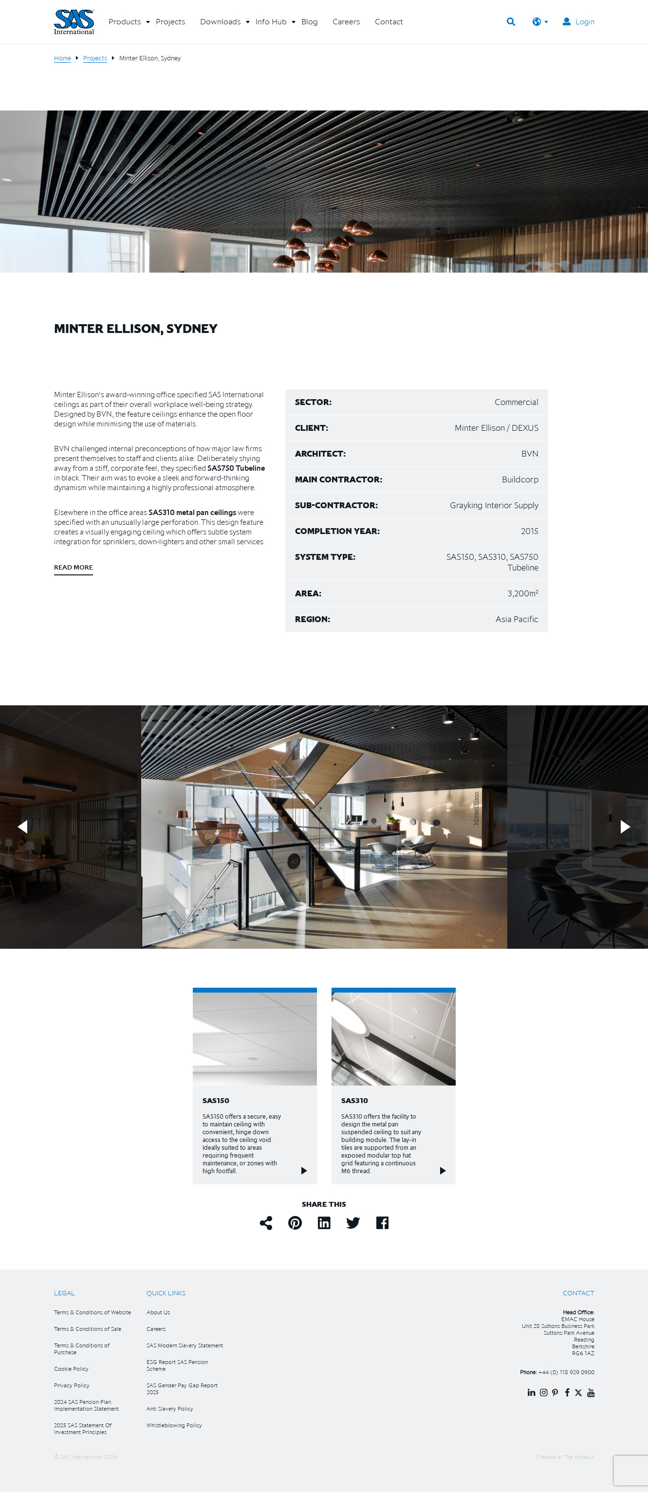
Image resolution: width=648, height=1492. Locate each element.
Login (578, 21)
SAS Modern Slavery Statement (185, 1345)
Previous (22, 827)
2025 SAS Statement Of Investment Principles (82, 1428)
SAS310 (161, 512)
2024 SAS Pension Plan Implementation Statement (86, 1405)
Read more (73, 567)
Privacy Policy (72, 1385)
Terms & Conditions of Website (92, 1312)
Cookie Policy (71, 1368)
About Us (158, 1312)
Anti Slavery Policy (170, 1408)
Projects (95, 58)
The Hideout (579, 1456)
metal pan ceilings (206, 512)
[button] (125, 25)
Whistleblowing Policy (174, 1425)
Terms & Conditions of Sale (87, 1328)
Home (62, 58)
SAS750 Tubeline (236, 468)
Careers (156, 1328)
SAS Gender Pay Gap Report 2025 (182, 1388)
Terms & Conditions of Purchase (82, 1349)
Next (625, 827)
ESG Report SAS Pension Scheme (177, 1365)
